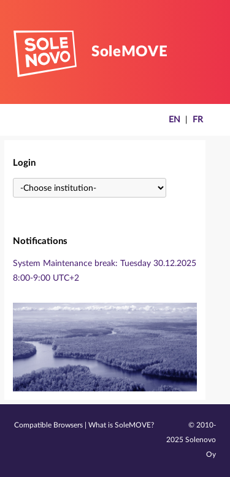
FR (198, 120)
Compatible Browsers (48, 425)
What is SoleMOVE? (121, 425)
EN (174, 120)
